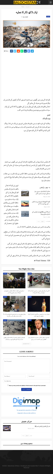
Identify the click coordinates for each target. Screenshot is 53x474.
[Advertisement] (26, 74)
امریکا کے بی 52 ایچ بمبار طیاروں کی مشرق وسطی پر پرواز (41, 213)
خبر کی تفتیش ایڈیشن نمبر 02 (42, 426)
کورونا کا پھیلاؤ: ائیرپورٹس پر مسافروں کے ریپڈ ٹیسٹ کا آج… (41, 203)
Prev (38, 221)
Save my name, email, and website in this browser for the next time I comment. (27, 385)
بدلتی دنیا (48, 16)
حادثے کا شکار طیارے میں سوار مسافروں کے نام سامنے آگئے (42, 192)
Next (43, 221)
